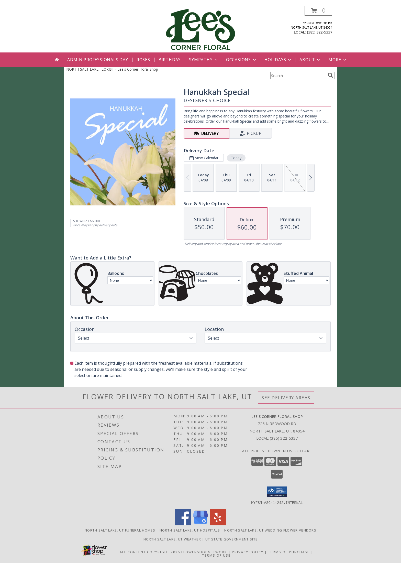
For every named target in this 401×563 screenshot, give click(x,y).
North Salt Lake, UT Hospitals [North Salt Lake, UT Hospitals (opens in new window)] (190, 530)
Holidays (278, 59)
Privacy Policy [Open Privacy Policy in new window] (247, 551)
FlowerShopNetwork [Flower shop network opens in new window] (204, 551)
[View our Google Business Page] (200, 523)
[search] (330, 75)
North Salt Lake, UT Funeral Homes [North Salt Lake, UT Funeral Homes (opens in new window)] (120, 530)
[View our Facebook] (183, 523)
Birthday (170, 59)
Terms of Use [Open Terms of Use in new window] (216, 555)
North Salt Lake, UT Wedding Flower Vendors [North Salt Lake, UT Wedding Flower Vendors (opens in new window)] (270, 530)
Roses (143, 59)
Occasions (241, 59)
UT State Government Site (231, 539)
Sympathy (203, 59)
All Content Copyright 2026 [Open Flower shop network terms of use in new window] (150, 551)
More (337, 59)
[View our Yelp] (218, 523)
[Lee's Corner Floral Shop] (200, 29)
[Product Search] (298, 75)
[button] (318, 11)
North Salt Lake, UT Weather (172, 539)
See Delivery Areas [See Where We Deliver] (286, 397)
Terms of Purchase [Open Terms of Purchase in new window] (289, 551)
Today (236, 157)
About (310, 59)
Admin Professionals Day (97, 59)
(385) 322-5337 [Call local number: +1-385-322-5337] (319, 32)
